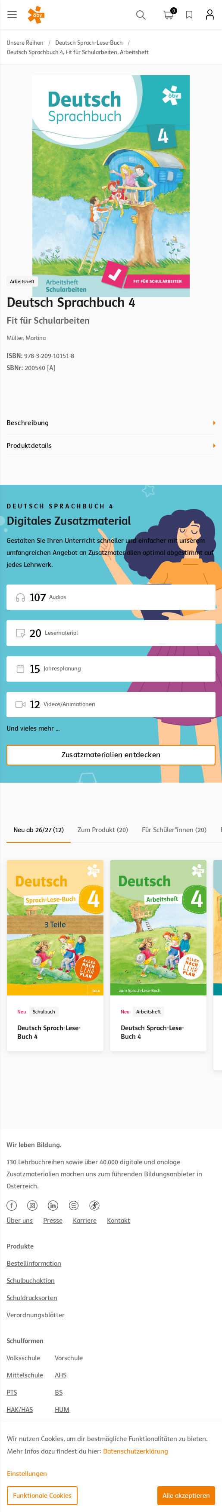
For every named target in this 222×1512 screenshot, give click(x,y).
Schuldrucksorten (31, 1298)
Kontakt (118, 1220)
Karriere (85, 1220)
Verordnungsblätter (35, 1315)
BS (59, 1392)
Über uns (19, 1220)
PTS (11, 1392)
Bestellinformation (33, 1263)
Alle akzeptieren (186, 1496)
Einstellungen (27, 1474)
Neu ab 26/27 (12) (38, 830)
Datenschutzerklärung (135, 1451)
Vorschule (69, 1358)
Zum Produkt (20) (103, 830)
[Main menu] (12, 14)
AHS (60, 1375)
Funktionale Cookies (42, 1496)
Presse (53, 1220)
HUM (62, 1410)
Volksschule (23, 1358)
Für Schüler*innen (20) (174, 830)
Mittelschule (24, 1375)
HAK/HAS (19, 1410)
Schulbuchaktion (30, 1281)
